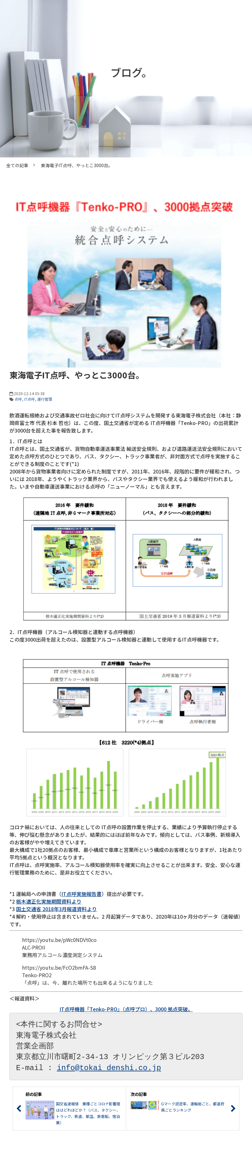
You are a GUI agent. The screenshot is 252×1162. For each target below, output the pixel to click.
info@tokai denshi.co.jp (109, 1068)
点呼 (18, 399)
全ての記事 (17, 165)
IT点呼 (29, 399)
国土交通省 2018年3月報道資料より (56, 909)
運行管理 (44, 399)
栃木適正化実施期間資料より (48, 901)
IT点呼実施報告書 (81, 894)
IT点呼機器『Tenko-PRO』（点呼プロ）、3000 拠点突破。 (126, 1009)
